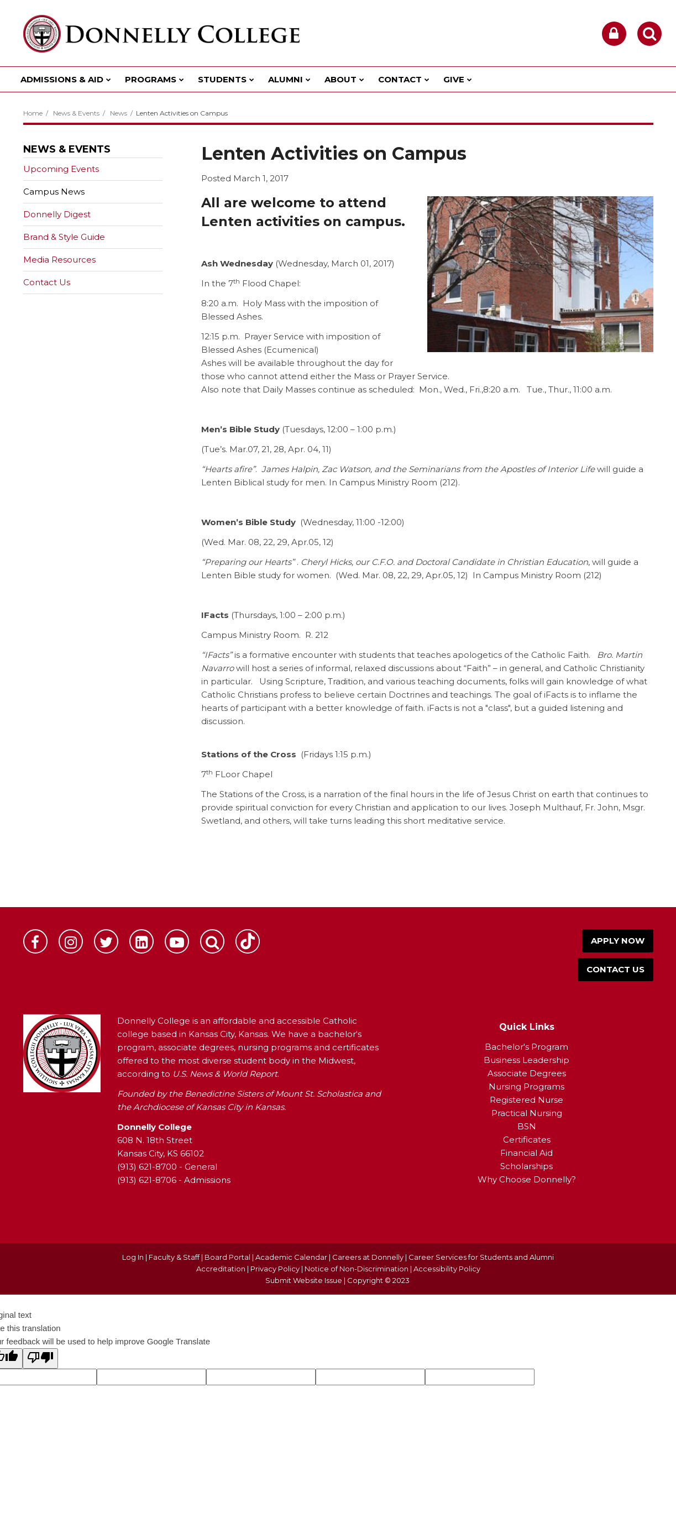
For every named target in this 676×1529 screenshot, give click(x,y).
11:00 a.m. (592, 389)
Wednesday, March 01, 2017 (335, 263)
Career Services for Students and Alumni (481, 1257)
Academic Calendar (291, 1257)
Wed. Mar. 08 (231, 542)
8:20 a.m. (501, 389)
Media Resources (59, 259)
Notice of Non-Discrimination (357, 1268)
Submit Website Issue (303, 1280)
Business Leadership (526, 1060)
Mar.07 (243, 449)
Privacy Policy (275, 1268)
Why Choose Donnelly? (527, 1179)
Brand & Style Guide (64, 237)
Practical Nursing (526, 1113)
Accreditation (221, 1268)
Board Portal (227, 1257)
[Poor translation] (40, 1358)
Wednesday (327, 522)
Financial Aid (526, 1153)
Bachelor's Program (526, 1046)
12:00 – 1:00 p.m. (360, 429)
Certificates (527, 1139)
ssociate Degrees (530, 1073)
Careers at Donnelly (367, 1257)
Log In (133, 1257)
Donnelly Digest (74, 216)
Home (33, 113)
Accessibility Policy (446, 1268)
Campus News (54, 191)
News (118, 113)
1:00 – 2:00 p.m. (311, 615)
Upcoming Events (61, 169)
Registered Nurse (526, 1100)
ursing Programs (530, 1086)
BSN (526, 1126)
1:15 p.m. (352, 754)
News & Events (76, 113)
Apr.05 (305, 542)
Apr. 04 (303, 449)
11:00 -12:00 (379, 522)
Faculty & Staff (174, 1257)
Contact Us (46, 282)
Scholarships (526, 1166)
